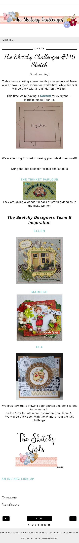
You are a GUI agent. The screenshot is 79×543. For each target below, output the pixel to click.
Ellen (39, 231)
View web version (39, 524)
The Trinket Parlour (39, 179)
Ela (39, 347)
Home (39, 518)
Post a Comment (10, 504)
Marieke (39, 292)
